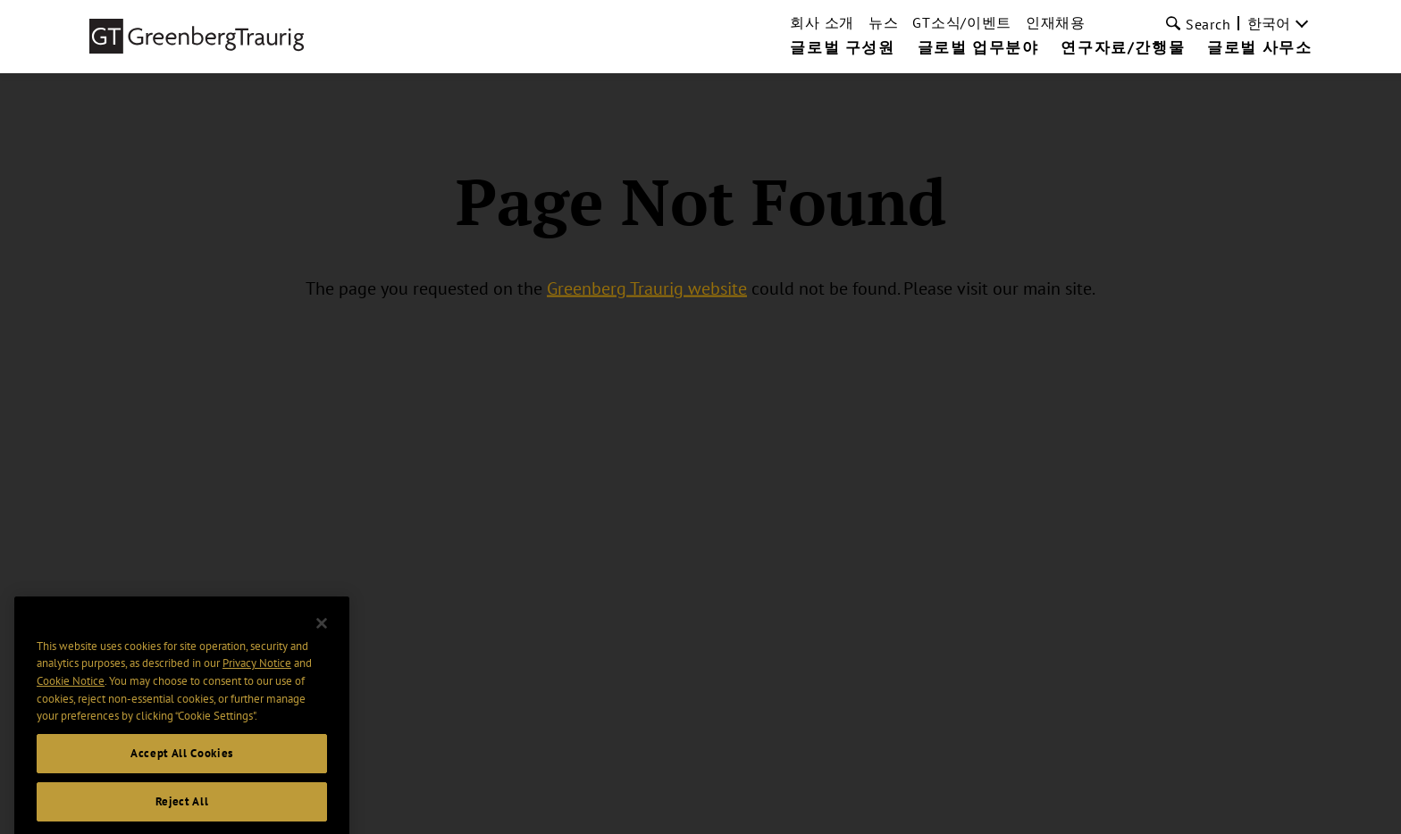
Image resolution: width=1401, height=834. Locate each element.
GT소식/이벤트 (961, 22)
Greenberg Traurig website (647, 287)
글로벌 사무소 (1259, 48)
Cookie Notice (71, 690)
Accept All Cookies (181, 763)
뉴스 (883, 22)
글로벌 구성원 (842, 48)
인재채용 (1056, 22)
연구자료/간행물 (1123, 48)
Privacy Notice (256, 673)
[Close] (321, 633)
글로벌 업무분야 (978, 48)
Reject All (182, 811)
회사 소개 (822, 22)
